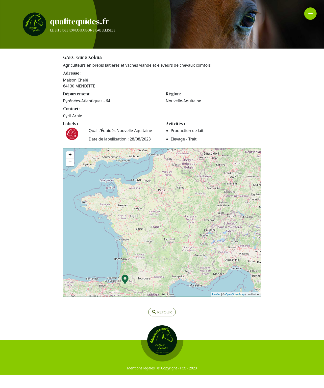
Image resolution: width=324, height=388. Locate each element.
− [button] (70, 176)
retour (162, 325)
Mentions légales (141, 381)
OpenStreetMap (235, 307)
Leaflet (216, 307)
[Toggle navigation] (310, 13)
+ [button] (70, 168)
